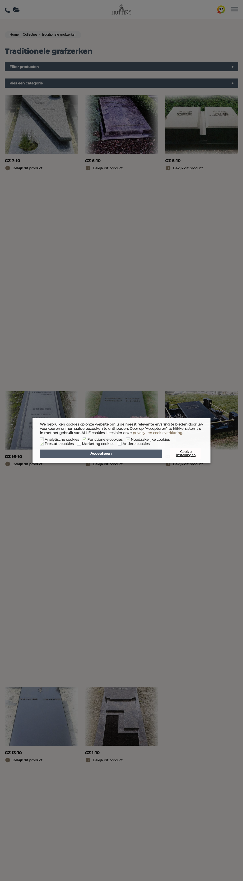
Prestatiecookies (59, 444)
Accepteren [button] (101, 453)
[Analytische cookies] (42, 439)
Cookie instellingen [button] (186, 453)
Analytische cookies (62, 439)
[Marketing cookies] (79, 443)
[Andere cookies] (120, 443)
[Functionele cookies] (84, 439)
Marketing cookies (98, 444)
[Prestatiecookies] (42, 443)
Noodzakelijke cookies (150, 439)
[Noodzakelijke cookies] (128, 439)
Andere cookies (136, 444)
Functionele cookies (104, 439)
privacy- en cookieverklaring (157, 433)
